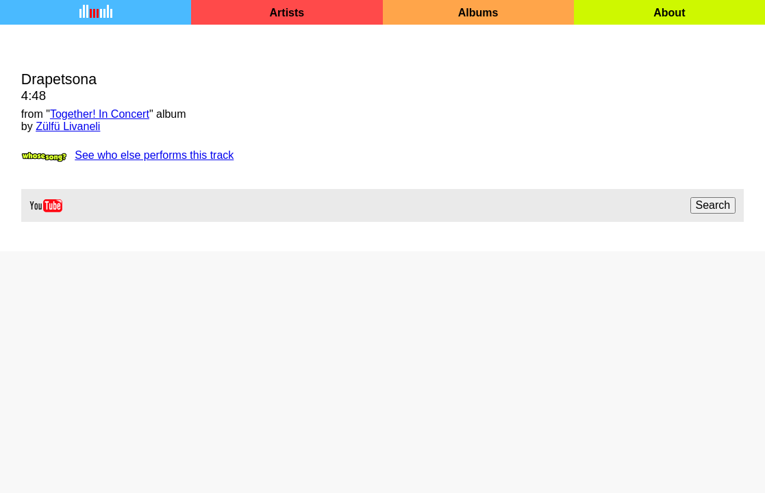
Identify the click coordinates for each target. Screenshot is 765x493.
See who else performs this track (154, 155)
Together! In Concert (99, 114)
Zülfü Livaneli (68, 126)
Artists (287, 12)
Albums (478, 12)
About (669, 12)
